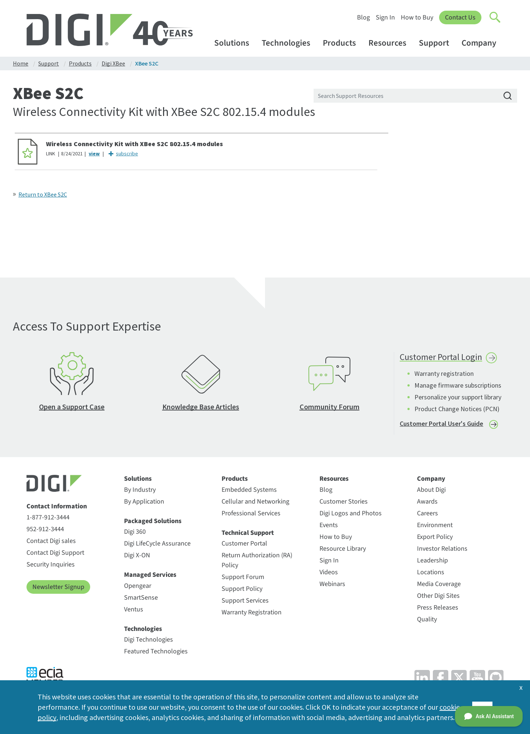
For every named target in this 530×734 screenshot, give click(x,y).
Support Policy (242, 589)
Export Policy (435, 538)
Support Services (245, 601)
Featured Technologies (156, 652)
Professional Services (251, 514)
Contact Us (460, 17)
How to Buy (417, 17)
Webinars (332, 585)
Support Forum (243, 578)
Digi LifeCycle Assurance (157, 544)
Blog (363, 17)
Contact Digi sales (51, 542)
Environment (435, 526)
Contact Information (56, 508)
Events (328, 526)
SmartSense (141, 598)
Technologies (289, 43)
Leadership (432, 561)
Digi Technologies (148, 640)
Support (437, 43)
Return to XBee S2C (42, 194)
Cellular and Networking (255, 502)
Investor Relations (442, 549)
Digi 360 (135, 532)
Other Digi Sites (438, 596)
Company (482, 43)
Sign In (385, 17)
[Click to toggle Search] (495, 17)
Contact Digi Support (55, 553)
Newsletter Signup (58, 588)
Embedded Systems (249, 490)
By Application (144, 502)
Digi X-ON (137, 556)
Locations (430, 573)
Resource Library (342, 549)
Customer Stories (343, 502)
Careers (427, 514)
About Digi (431, 490)
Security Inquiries (50, 565)
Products (343, 43)
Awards (427, 502)
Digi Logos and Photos (350, 514)
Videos (328, 573)
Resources (390, 43)
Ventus (133, 610)
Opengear (137, 587)
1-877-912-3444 (48, 518)
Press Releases (437, 608)
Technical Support (248, 534)
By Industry (140, 490)
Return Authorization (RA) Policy (257, 561)
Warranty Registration (252, 613)
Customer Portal (244, 544)
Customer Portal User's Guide (441, 424)
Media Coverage (439, 585)
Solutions (235, 43)
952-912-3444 (45, 530)
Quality (427, 620)
